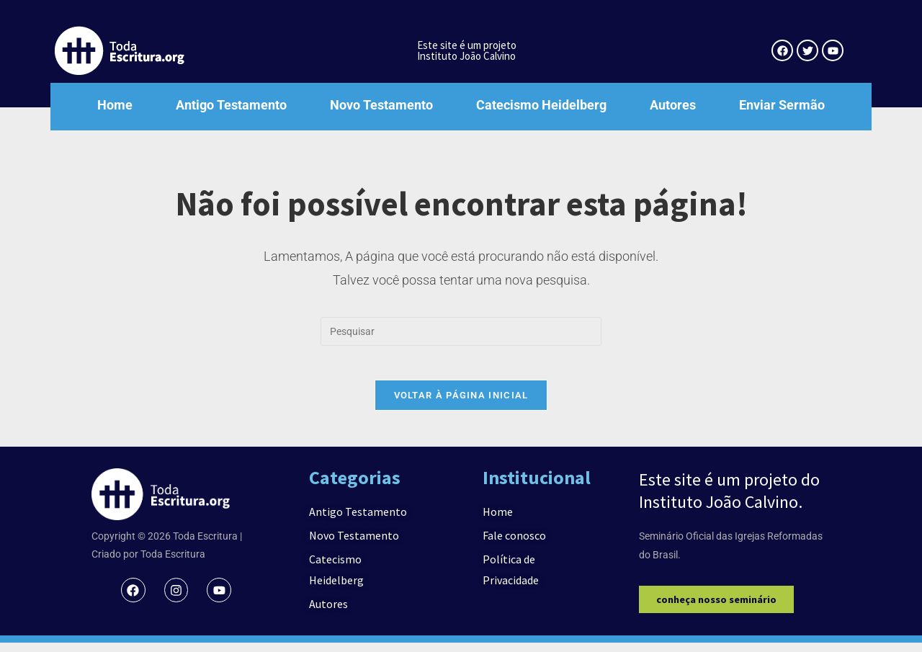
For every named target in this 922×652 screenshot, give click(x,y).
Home (115, 104)
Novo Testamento (381, 104)
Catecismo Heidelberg (541, 104)
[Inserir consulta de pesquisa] (461, 331)
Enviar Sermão (782, 104)
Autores (673, 104)
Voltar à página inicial (461, 404)
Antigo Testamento (231, 104)
